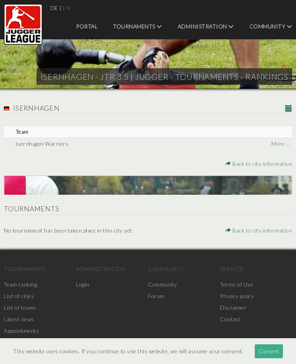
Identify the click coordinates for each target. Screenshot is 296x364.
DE (54, 8)
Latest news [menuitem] (19, 319)
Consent (269, 351)
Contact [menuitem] (230, 319)
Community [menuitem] (271, 26)
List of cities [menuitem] (19, 296)
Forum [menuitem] (156, 296)
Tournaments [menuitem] (137, 26)
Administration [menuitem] (206, 26)
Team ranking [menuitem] (20, 284)
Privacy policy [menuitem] (237, 296)
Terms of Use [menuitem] (236, 284)
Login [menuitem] (82, 284)
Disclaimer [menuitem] (233, 307)
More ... (280, 143)
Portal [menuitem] (87, 26)
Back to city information (258, 163)
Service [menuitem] (231, 269)
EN (66, 8)
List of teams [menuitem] (20, 307)
